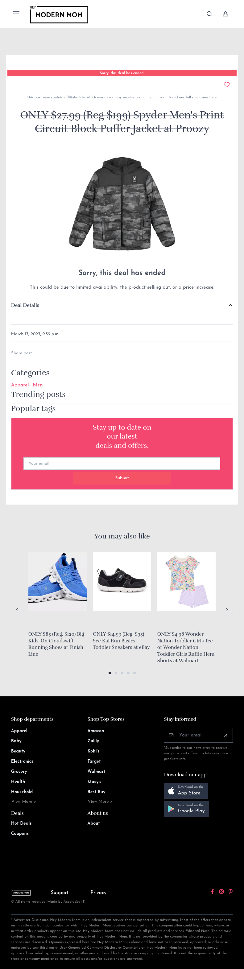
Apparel (20, 385)
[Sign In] (225, 13)
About (94, 823)
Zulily (93, 741)
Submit (122, 478)
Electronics (22, 761)
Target (94, 761)
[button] (110, 673)
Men (38, 385)
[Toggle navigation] (15, 13)
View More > (23, 801)
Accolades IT (74, 902)
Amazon (96, 731)
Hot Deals (21, 823)
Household (22, 792)
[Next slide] (227, 610)
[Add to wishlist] (227, 85)
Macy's (94, 782)
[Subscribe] (225, 735)
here (212, 97)
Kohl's (94, 751)
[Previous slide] (17, 610)
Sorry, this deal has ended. (122, 73)
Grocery (19, 771)
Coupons (20, 833)
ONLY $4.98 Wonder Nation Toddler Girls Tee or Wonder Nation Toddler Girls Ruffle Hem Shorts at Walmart (186, 647)
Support (60, 892)
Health (18, 782)
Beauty (18, 751)
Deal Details (25, 305)
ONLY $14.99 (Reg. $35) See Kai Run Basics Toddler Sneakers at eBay (121, 640)
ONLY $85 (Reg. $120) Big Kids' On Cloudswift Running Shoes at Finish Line (56, 644)
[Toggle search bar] (209, 13)
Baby (16, 741)
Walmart (96, 771)
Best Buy (96, 792)
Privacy (98, 892)
